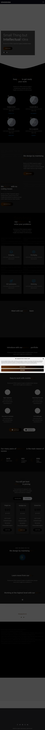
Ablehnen (22, 370)
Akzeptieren (22, 366)
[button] (43, 358)
